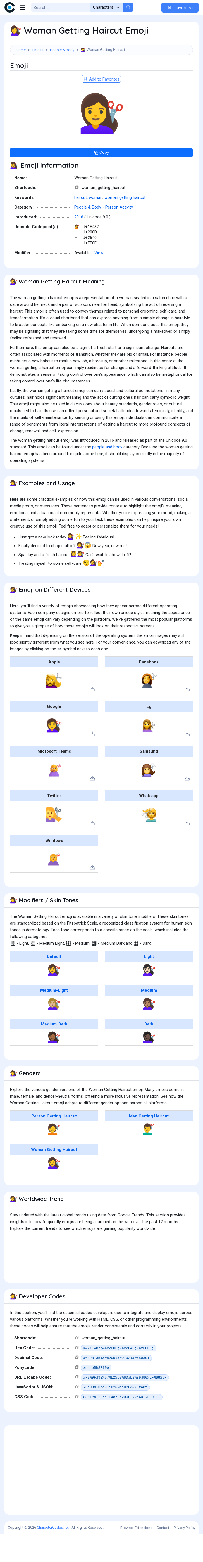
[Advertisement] (101, 74)
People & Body (62, 50)
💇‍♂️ (149, 1157)
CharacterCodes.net (53, 1555)
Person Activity (119, 235)
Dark (148, 1052)
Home (21, 50)
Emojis (37, 50)
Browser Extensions (136, 1556)
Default (54, 984)
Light (149, 984)
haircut (80, 225)
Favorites (180, 7)
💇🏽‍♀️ (149, 1031)
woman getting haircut (124, 225)
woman (95, 225)
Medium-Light (54, 1018)
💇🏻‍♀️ (149, 998)
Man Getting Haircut (149, 1144)
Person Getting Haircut (54, 1144)
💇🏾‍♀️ (54, 1065)
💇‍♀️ (54, 998)
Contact (163, 1556)
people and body (107, 475)
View (98, 280)
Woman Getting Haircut (54, 1177)
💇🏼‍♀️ (54, 1031)
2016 (78, 244)
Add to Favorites (101, 107)
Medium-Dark (54, 1052)
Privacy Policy (184, 1556)
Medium (149, 1018)
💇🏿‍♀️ (149, 1065)
